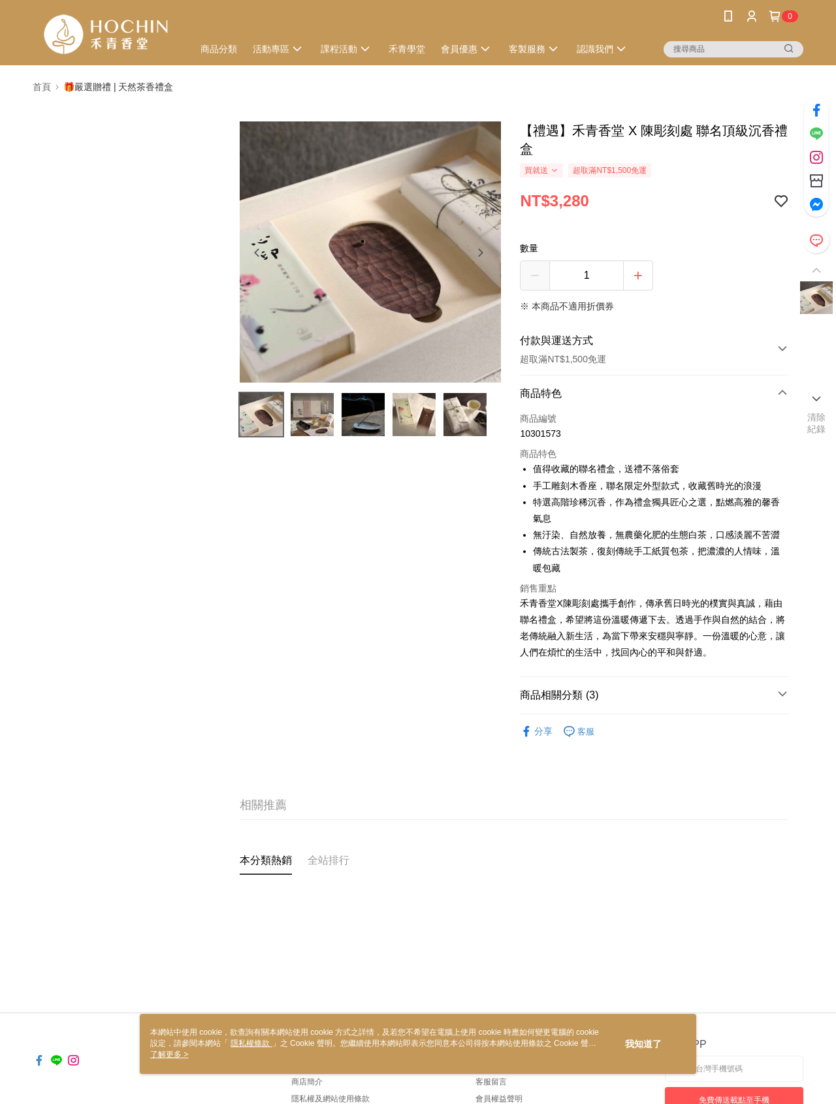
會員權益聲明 (498, 1098)
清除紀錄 (816, 423)
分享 (536, 731)
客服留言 (491, 1081)
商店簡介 (307, 1081)
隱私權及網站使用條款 (330, 1098)
